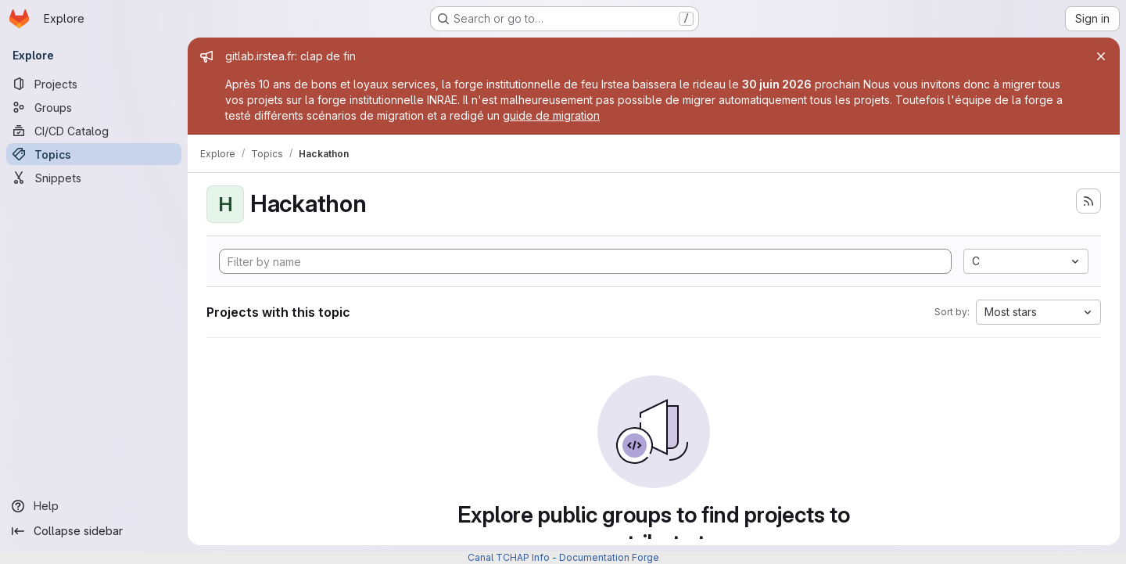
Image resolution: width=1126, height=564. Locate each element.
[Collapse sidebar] (93, 531)
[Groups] (93, 107)
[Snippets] (93, 178)
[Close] (1101, 56)
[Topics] (93, 154)
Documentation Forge (609, 557)
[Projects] (93, 84)
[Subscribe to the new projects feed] (1088, 201)
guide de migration (551, 115)
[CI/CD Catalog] (93, 131)
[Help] (93, 506)
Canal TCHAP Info (509, 557)
